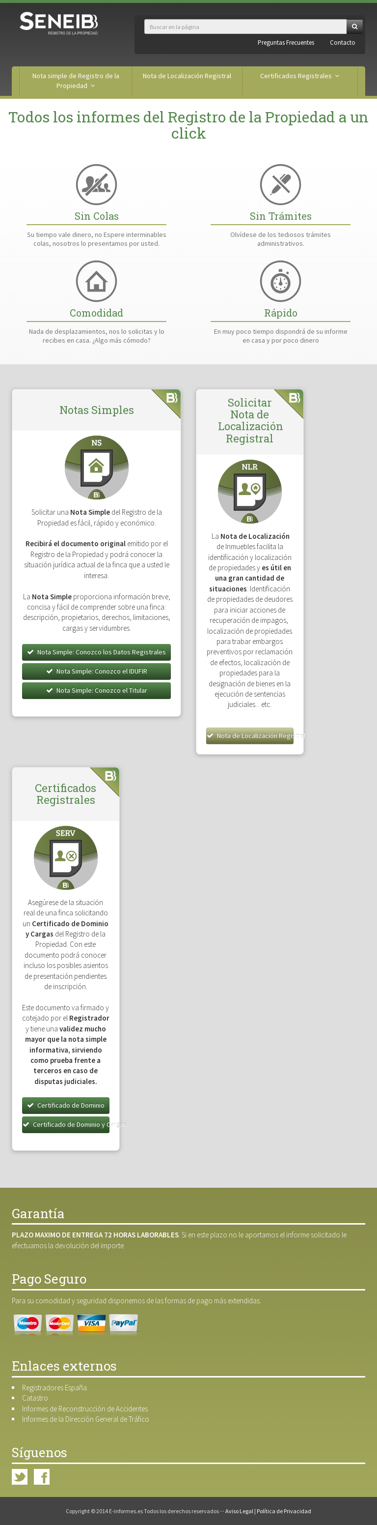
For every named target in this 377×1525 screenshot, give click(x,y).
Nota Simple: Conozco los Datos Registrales (96, 651)
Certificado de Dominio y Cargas (66, 1124)
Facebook (42, 1477)
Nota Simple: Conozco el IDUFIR (96, 671)
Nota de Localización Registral (187, 75)
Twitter (19, 1477)
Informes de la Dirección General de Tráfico (85, 1419)
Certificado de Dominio (66, 1105)
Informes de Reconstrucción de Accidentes (85, 1408)
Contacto (342, 42)
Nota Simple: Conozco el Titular (96, 690)
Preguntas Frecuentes (286, 42)
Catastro (35, 1398)
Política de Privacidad (284, 1511)
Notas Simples (96, 410)
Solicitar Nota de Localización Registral (250, 420)
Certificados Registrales (299, 75)
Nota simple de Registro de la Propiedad (75, 80)
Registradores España (54, 1387)
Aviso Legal (239, 1511)
